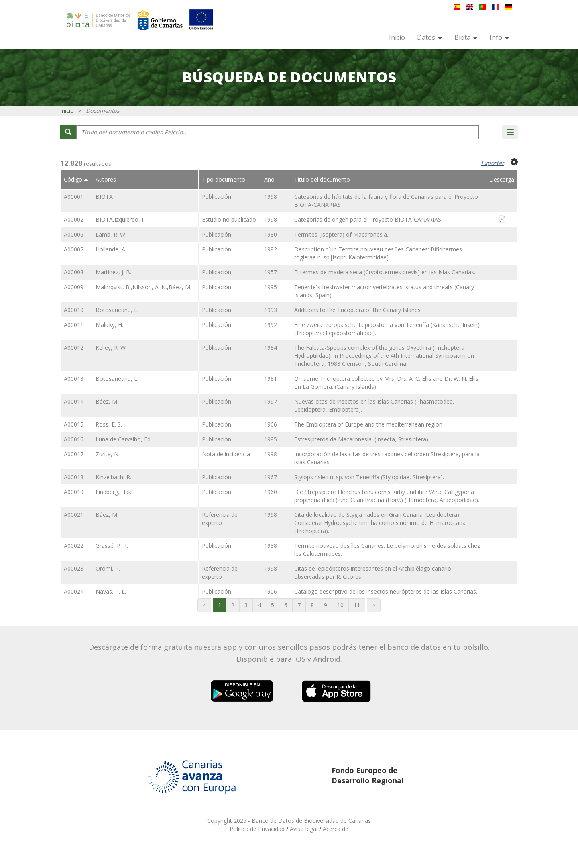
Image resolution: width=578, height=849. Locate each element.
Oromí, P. (108, 568)
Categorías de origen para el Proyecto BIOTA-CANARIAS (367, 219)
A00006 (73, 234)
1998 (270, 196)
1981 (270, 378)
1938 (270, 545)
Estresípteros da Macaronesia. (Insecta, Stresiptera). (361, 439)
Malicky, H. (109, 325)
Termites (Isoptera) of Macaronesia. (341, 234)
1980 (270, 234)
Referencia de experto (220, 519)
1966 (270, 424)
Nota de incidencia (226, 454)
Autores (106, 179)
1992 (270, 325)
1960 (270, 492)
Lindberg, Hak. (114, 492)
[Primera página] (204, 605)
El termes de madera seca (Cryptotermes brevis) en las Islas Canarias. (384, 272)
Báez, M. (107, 401)
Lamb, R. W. (111, 234)
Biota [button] (466, 37)
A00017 (73, 454)
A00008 (73, 272)
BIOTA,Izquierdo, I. (120, 219)
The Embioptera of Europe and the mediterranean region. (369, 424)
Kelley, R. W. (111, 347)
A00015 (73, 424)
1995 (270, 287)
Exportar (492, 163)
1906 (270, 591)
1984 (270, 347)
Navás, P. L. (111, 591)
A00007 (73, 249)
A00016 (73, 439)
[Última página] (374, 605)
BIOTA (104, 196)
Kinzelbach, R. (113, 477)
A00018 (73, 477)
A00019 (73, 492)
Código (76, 179)
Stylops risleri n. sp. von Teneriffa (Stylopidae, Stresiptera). (369, 477)
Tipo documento (223, 179)
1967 (270, 477)
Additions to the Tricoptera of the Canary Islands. (358, 310)
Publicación (216, 196)
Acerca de (335, 829)
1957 (270, 272)
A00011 (73, 325)
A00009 (73, 287)
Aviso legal (304, 829)
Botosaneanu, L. (117, 310)
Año (269, 179)
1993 (270, 310)
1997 (270, 401)
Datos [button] (429, 37)
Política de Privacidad (258, 829)
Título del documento (322, 179)
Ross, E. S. (109, 424)
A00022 (73, 545)
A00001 (73, 196)
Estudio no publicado (229, 219)
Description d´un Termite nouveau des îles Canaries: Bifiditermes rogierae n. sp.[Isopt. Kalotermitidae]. (378, 253)
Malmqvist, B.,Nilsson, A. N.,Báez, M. (143, 287)
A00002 (73, 219)
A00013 (73, 378)
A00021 (73, 514)
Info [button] (499, 37)
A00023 (73, 568)
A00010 (73, 310)
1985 (270, 439)
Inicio (397, 37)
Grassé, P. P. (112, 545)
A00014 (73, 401)
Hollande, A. (111, 249)
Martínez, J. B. (113, 272)
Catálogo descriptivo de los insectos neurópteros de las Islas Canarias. (385, 591)
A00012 (73, 347)
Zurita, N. (108, 454)
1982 (270, 249)
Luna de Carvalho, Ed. (124, 439)
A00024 (73, 591)
